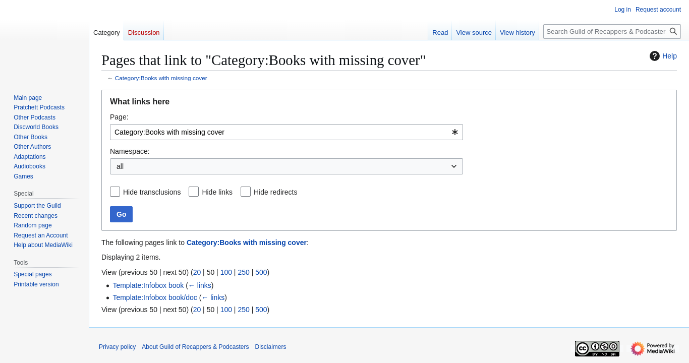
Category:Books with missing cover (161, 78)
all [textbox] (120, 166)
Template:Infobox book (148, 285)
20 (197, 272)
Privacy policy (117, 346)
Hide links (217, 192)
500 (261, 272)
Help (662, 56)
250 (243, 272)
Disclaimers (270, 346)
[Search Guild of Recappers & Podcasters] (612, 31)
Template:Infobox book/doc (154, 297)
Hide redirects (275, 192)
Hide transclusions (152, 192)
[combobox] (286, 132)
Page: (119, 117)
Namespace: (130, 151)
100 (226, 272)
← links (199, 285)
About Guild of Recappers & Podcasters (195, 346)
